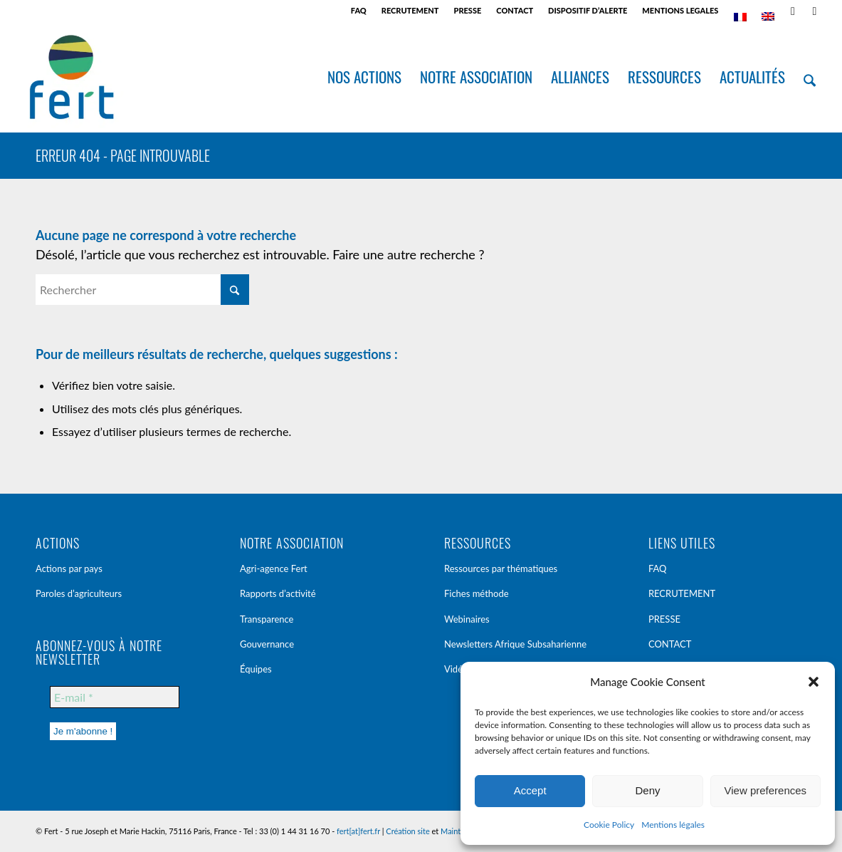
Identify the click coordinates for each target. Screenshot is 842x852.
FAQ (359, 10)
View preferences (766, 790)
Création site (407, 831)
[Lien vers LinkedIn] (814, 10)
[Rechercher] (810, 77)
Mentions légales (673, 824)
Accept (530, 790)
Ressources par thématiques (500, 568)
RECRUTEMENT (410, 10)
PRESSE (468, 10)
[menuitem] (359, 10)
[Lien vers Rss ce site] (792, 10)
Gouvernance (267, 644)
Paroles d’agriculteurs (79, 593)
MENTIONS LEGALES (680, 10)
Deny (647, 790)
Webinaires (467, 619)
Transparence (267, 619)
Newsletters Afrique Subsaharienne (515, 644)
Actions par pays (69, 568)
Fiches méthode (476, 593)
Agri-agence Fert (273, 568)
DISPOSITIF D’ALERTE (587, 10)
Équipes (256, 669)
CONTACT (514, 10)
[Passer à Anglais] (768, 16)
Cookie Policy (609, 824)
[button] (813, 682)
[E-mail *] (114, 697)
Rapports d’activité (278, 593)
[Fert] (71, 77)
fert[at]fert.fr (358, 831)
